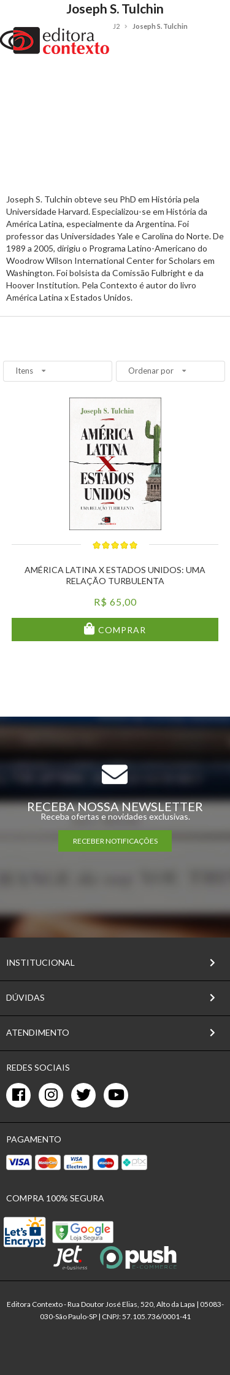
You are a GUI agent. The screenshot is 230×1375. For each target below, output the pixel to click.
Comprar (121, 630)
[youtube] (116, 1095)
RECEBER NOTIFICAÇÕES (115, 840)
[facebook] (18, 1095)
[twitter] (83, 1095)
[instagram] (51, 1095)
